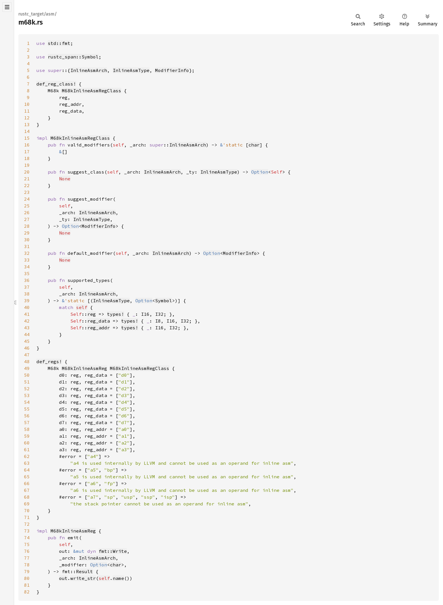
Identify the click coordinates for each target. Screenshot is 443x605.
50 (27, 375)
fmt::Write (113, 551)
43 (27, 327)
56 (27, 415)
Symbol (163, 300)
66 (27, 483)
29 (27, 233)
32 (27, 253)
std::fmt (59, 43)
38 (27, 294)
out (63, 578)
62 (27, 456)
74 (27, 537)
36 (27, 280)
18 (27, 158)
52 (27, 388)
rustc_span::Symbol (73, 57)
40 (27, 307)
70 (27, 510)
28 (27, 226)
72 (27, 524)
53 (27, 395)
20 (27, 172)
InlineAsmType (131, 70)
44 (27, 334)
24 (27, 199)
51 (27, 382)
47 (27, 355)
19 (27, 165)
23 (27, 192)
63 (27, 463)
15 (27, 138)
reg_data (98, 321)
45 (27, 341)
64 (27, 470)
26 (27, 212)
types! (115, 314)
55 (27, 409)
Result (84, 571)
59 (27, 436)
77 (27, 558)
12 (27, 117)
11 (27, 111)
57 (27, 422)
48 (27, 361)
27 (27, 219)
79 (27, 571)
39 (27, 300)
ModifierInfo (172, 70)
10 (27, 104)
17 (27, 151)
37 (27, 287)
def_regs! (49, 361)
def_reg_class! (56, 84)
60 (27, 443)
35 (27, 273)
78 (27, 564)
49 (27, 368)
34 (27, 266)
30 (27, 239)
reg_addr (98, 327)
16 (27, 145)
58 (27, 429)
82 (27, 592)
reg (91, 314)
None (64, 178)
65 (27, 476)
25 (27, 206)
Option (259, 172)
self (81, 307)
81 (27, 585)
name (118, 578)
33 (27, 260)
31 (27, 246)
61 (27, 449)
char (254, 145)
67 (27, 490)
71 (27, 517)
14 (27, 131)
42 (27, 321)
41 (27, 314)
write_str (83, 578)
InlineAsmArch (88, 70)
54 (27, 402)
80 (27, 578)
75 (27, 544)
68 (27, 497)
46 (27, 348)
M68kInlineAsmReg (84, 368)
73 (27, 531)
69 (27, 504)
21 (27, 178)
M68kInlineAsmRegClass (91, 90)
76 (27, 551)
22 (27, 185)
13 (27, 124)
